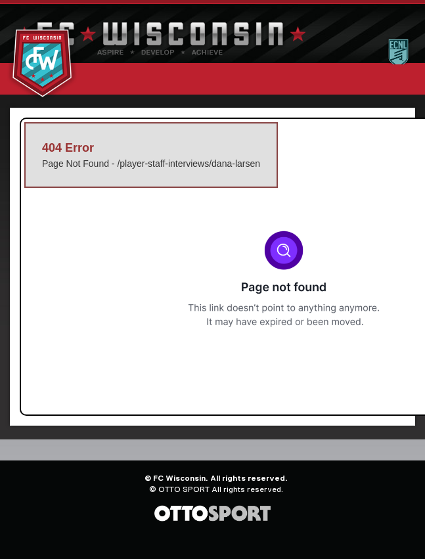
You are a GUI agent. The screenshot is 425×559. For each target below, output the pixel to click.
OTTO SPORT (184, 489)
